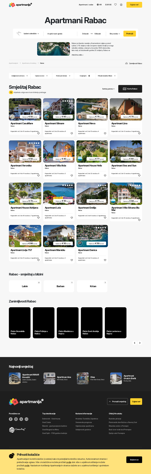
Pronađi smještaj (117, 401)
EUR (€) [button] (108, 5)
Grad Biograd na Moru (50, 430)
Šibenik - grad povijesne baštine (54, 426)
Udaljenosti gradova (83, 430)
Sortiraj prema (108, 89)
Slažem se (134, 460)
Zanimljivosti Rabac (135, 63)
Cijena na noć (41, 76)
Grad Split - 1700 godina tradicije (54, 433)
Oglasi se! (134, 5)
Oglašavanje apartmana (85, 426)
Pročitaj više (77, 55)
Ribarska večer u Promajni (118, 426)
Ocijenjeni (83, 76)
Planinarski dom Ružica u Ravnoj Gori (123, 422)
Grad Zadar (46, 422)
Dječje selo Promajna (117, 433)
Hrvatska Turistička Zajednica (87, 419)
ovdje (68, 462)
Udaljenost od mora (19, 76)
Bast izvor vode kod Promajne (120, 430)
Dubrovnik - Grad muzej (51, 419)
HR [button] (99, 5)
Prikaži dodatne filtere (106, 76)
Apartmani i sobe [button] (86, 5)
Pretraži (129, 33)
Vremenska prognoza (84, 422)
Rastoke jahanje (115, 419)
